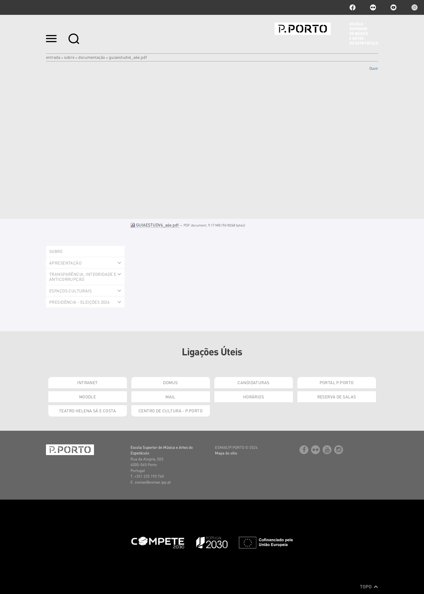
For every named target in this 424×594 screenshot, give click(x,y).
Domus (170, 382)
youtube (393, 7)
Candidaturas (253, 382)
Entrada (53, 57)
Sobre (69, 57)
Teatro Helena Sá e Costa (87, 410)
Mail (170, 396)
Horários (253, 396)
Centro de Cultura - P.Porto (170, 410)
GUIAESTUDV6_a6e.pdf (154, 224)
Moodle (87, 396)
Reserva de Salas (336, 396)
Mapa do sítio (226, 452)
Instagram (414, 7)
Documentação (91, 57)
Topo (369, 587)
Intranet (87, 382)
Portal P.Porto (337, 382)
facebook (353, 7)
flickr (373, 7)
